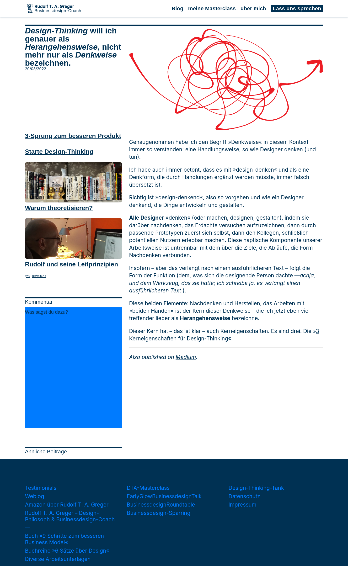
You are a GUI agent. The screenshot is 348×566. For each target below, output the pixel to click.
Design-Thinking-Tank (256, 488)
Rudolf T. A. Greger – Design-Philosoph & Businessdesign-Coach (70, 516)
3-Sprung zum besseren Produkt (73, 135)
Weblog (34, 496)
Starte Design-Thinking (59, 151)
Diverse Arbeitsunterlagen (58, 559)
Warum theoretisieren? (59, 208)
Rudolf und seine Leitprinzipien (71, 264)
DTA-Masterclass (148, 488)
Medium (186, 357)
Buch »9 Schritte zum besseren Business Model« (64, 539)
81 (33, 276)
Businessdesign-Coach (58, 8)
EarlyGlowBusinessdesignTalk (164, 496)
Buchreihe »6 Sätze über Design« (67, 550)
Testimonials (41, 488)
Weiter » (40, 276)
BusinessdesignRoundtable (161, 504)
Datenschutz (244, 496)
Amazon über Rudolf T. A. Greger (67, 504)
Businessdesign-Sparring (159, 513)
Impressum (243, 504)
